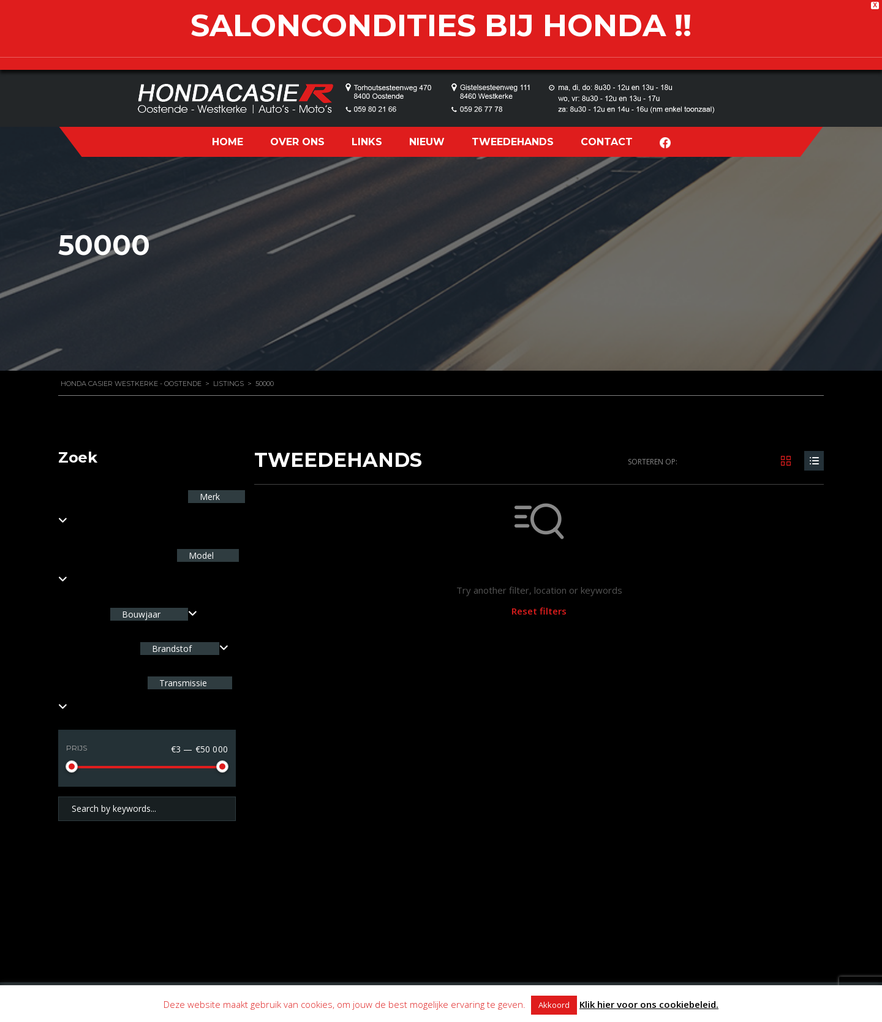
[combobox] (153, 614)
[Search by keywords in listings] (147, 809)
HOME (227, 142)
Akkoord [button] (554, 1004)
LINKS (367, 142)
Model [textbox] (200, 555)
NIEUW (427, 142)
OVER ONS (297, 142)
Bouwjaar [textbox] (141, 614)
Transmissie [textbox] (182, 683)
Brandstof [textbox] (171, 648)
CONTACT (607, 142)
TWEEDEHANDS (513, 142)
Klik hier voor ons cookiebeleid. (648, 1004)
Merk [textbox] (208, 496)
